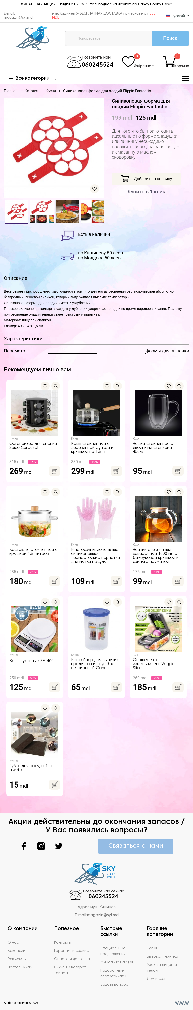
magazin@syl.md (18, 17)
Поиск (170, 38)
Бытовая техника (162, 956)
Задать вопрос (114, 984)
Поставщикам (20, 967)
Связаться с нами (135, 846)
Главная (10, 91)
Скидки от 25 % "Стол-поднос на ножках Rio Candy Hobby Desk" (96, 4)
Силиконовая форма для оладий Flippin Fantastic (107, 91)
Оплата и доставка (72, 959)
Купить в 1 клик (146, 192)
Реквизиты (17, 959)
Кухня (51, 91)
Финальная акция (116, 962)
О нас (13, 942)
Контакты (62, 942)
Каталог (31, 91)
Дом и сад (156, 979)
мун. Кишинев (103, 907)
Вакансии (16, 951)
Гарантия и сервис (71, 951)
